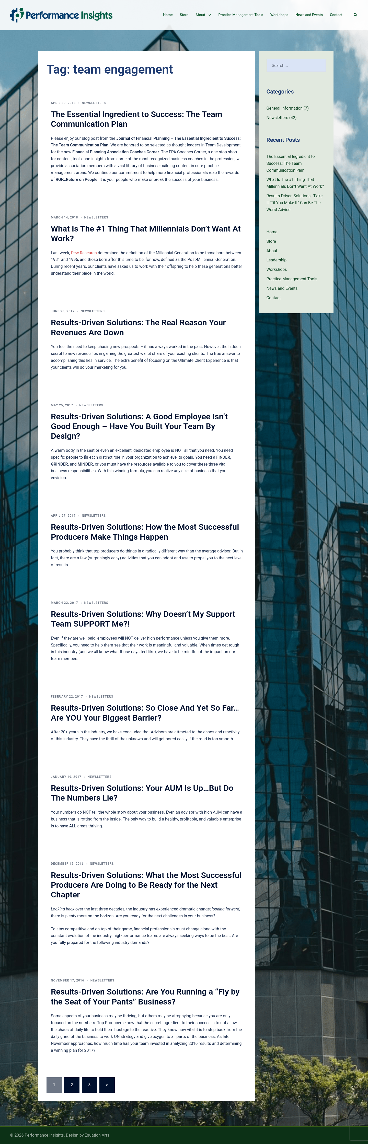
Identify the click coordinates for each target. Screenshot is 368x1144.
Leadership (277, 260)
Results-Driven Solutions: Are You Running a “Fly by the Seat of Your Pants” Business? (145, 996)
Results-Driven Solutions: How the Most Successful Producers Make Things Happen (145, 531)
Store (184, 15)
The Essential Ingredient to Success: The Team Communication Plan (291, 163)
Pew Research (84, 252)
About (200, 15)
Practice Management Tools (240, 15)
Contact (336, 15)
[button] (356, 15)
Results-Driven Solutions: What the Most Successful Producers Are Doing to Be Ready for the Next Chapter (146, 885)
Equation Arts (97, 1135)
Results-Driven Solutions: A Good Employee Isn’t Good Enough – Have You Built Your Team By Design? (139, 426)
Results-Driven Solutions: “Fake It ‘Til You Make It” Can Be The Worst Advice (295, 202)
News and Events (309, 15)
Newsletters (94, 103)
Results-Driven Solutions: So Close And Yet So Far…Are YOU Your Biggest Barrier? (145, 712)
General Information (285, 108)
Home (168, 15)
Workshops (279, 15)
